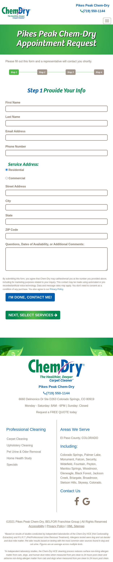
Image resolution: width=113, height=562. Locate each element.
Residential (16, 169)
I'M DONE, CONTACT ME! (30, 297)
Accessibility (36, 526)
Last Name (12, 116)
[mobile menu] (107, 21)
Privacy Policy (56, 289)
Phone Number (15, 146)
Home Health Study (19, 458)
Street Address (15, 186)
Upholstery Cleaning (20, 445)
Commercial (16, 178)
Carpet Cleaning (17, 438)
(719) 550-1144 (92, 11)
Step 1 (14, 72)
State (8, 215)
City (8, 200)
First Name (12, 102)
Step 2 (42, 72)
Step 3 (70, 72)
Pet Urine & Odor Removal (24, 451)
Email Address (15, 131)
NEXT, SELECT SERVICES (32, 315)
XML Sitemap (75, 526)
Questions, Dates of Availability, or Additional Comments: (44, 244)
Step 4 (99, 72)
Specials (12, 464)
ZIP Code (11, 229)
